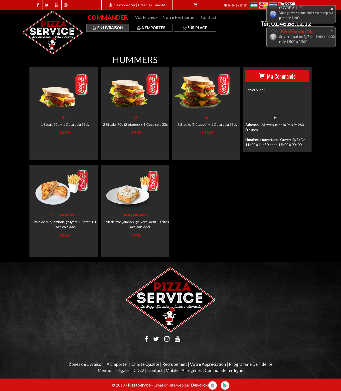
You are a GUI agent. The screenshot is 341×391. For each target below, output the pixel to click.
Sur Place (195, 27)
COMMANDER (109, 17)
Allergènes (191, 370)
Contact (208, 17)
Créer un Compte (151, 5)
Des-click (199, 384)
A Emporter (151, 27)
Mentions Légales (114, 370)
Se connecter (124, 5)
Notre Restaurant (179, 17)
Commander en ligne (224, 370)
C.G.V (139, 370)
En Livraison (108, 27)
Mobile (172, 370)
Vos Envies (146, 17)
